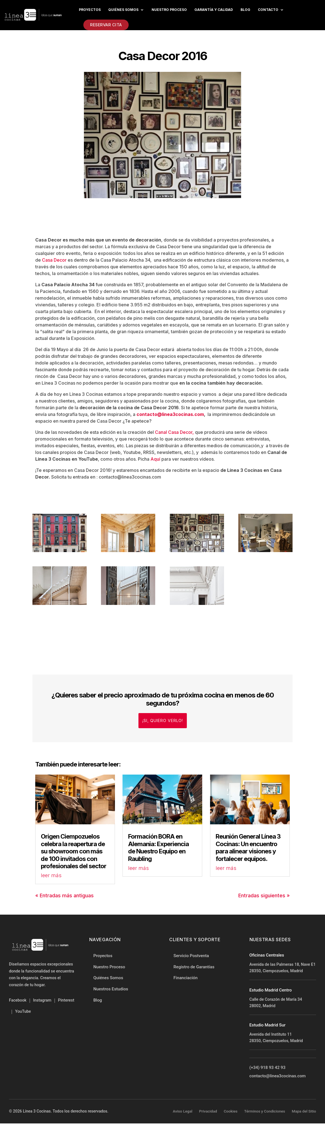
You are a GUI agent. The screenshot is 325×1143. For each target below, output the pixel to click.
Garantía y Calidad (213, 10)
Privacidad (208, 1111)
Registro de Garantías (193, 966)
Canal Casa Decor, (174, 432)
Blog (245, 10)
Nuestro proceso (169, 10)
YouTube (23, 1011)
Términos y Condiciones (264, 1111)
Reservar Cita (106, 24)
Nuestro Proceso (109, 966)
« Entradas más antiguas (64, 895)
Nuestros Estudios (110, 988)
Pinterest (66, 1000)
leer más (51, 875)
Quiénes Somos (123, 10)
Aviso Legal (182, 1111)
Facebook (18, 1000)
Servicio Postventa (191, 955)
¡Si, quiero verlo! (162, 720)
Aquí (155, 459)
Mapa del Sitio (304, 1111)
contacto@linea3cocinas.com (169, 414)
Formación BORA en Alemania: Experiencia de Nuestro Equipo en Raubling (158, 847)
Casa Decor (54, 260)
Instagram (42, 1000)
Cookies (230, 1111)
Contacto (268, 10)
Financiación (185, 977)
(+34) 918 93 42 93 (267, 1067)
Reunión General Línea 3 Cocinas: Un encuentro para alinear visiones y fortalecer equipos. (248, 847)
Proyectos (90, 10)
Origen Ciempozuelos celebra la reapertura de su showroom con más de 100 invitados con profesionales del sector (73, 851)
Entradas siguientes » (264, 895)
